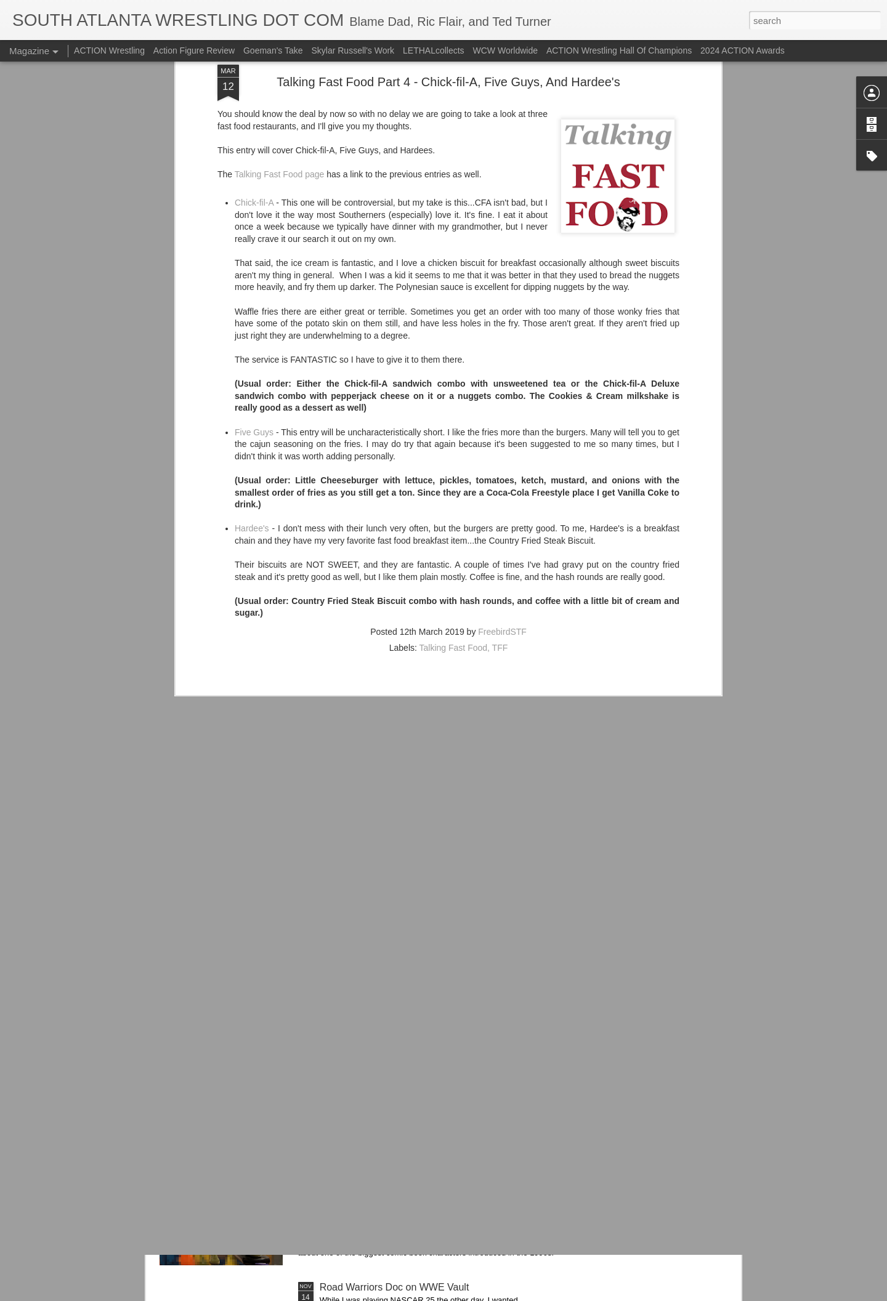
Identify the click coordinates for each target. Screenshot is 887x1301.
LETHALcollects (433, 50)
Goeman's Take (273, 50)
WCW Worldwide (505, 50)
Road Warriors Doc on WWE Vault (394, 1287)
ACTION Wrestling (109, 50)
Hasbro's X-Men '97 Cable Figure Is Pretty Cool (423, 1147)
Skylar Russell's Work (352, 50)
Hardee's (252, 374)
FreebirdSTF (502, 478)
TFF (500, 494)
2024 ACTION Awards (742, 50)
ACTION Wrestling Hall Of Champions (619, 50)
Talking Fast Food (453, 494)
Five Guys (254, 278)
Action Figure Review (194, 50)
